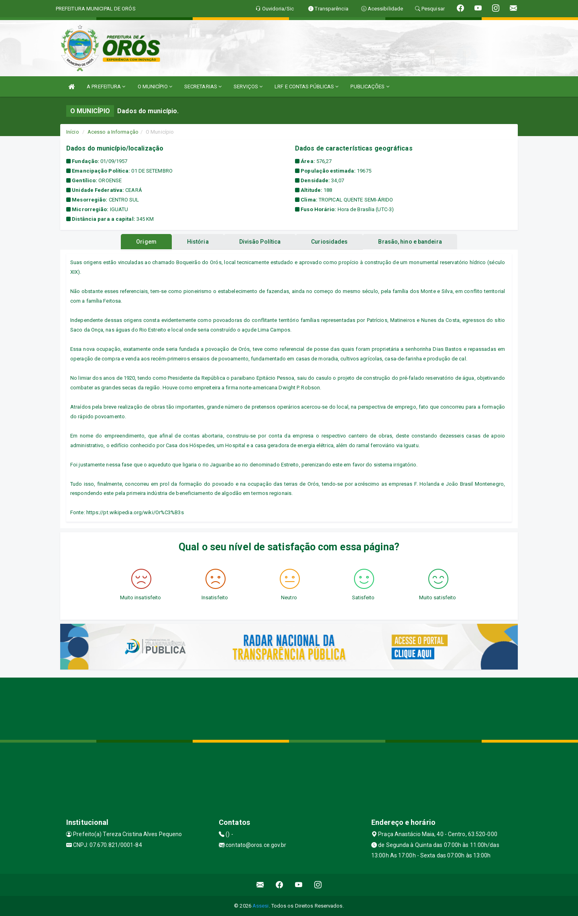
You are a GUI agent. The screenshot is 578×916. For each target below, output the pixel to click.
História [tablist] (195, 241)
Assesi (260, 906)
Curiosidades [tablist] (332, 241)
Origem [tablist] (140, 241)
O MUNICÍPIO (155, 86)
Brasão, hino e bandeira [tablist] (416, 241)
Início (72, 132)
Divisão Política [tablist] (260, 241)
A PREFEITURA (106, 86)
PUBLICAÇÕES (369, 86)
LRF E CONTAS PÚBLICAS (306, 86)
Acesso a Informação (113, 132)
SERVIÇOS (248, 86)
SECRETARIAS (203, 86)
